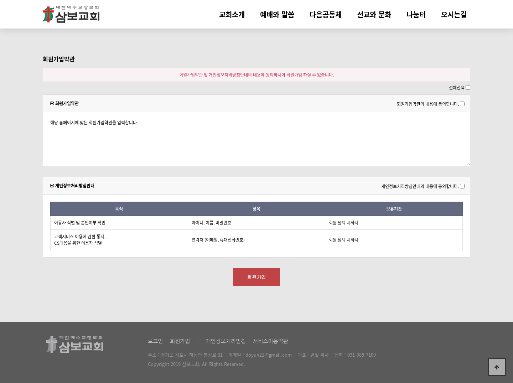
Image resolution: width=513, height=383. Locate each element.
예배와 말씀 (277, 14)
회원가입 (180, 341)
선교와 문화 (374, 14)
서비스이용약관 (270, 341)
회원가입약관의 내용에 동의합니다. (428, 103)
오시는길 (454, 14)
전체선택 (457, 87)
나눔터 (416, 14)
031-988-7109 (361, 354)
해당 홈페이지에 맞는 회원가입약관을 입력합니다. (256, 139)
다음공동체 (326, 14)
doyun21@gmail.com (268, 354)
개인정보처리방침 (226, 341)
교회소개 (232, 14)
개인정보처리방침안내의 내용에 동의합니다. (420, 186)
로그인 (155, 341)
